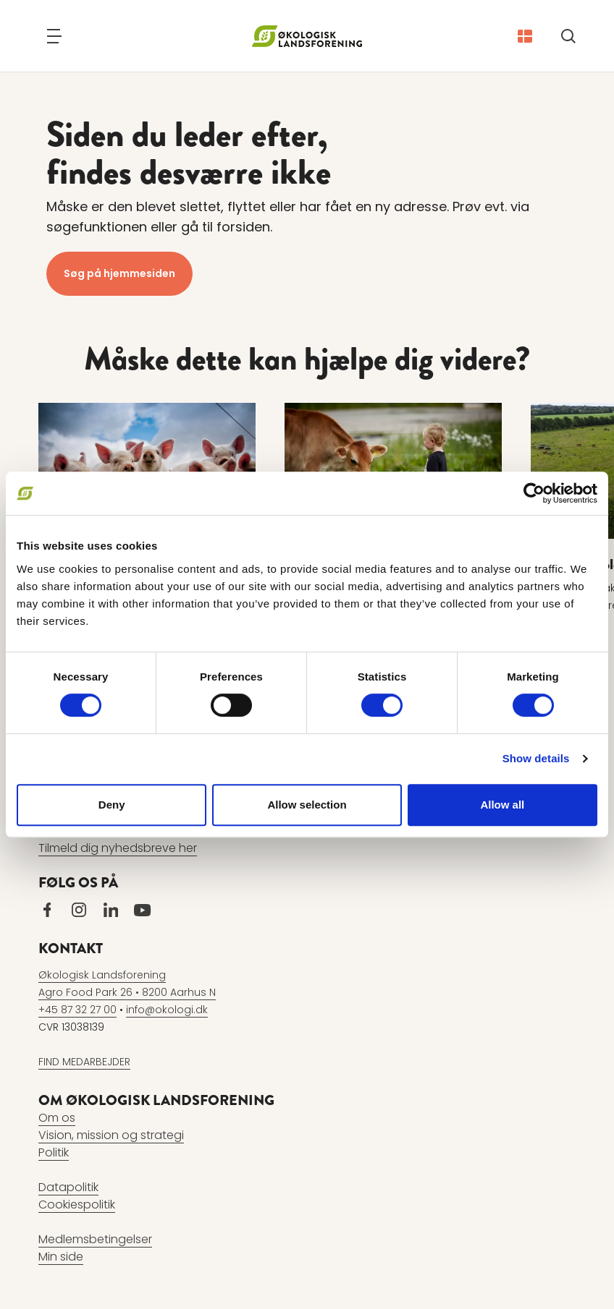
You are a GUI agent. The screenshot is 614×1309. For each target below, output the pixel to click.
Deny (111, 804)
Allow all (502, 804)
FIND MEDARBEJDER (84, 1061)
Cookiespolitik (76, 1204)
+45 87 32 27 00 (77, 1009)
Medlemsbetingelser (95, 1239)
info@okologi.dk (167, 1009)
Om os (56, 1117)
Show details (536, 758)
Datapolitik (68, 1187)
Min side (60, 1256)
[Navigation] (54, 36)
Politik (53, 1152)
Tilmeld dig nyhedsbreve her (117, 848)
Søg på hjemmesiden (119, 273)
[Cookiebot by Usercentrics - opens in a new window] (534, 493)
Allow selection (306, 804)
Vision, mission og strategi (111, 1135)
